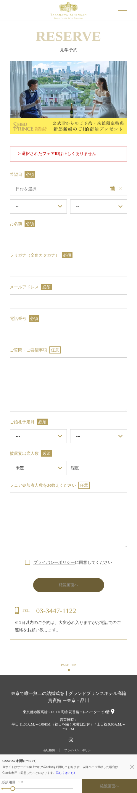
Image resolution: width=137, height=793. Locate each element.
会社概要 (49, 750)
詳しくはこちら (66, 772)
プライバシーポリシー (54, 562)
